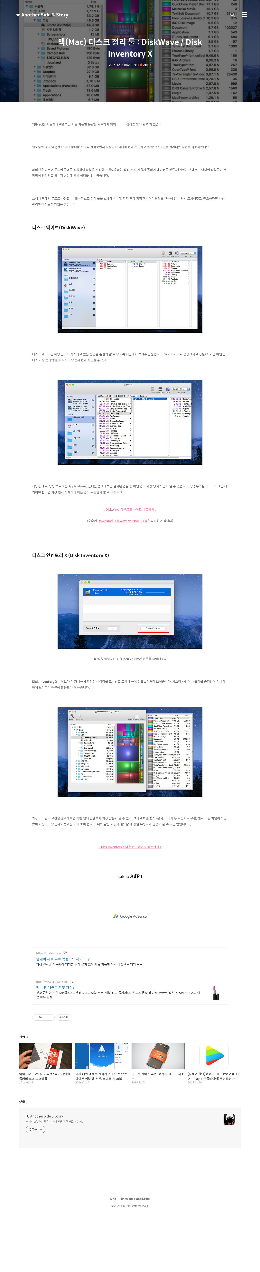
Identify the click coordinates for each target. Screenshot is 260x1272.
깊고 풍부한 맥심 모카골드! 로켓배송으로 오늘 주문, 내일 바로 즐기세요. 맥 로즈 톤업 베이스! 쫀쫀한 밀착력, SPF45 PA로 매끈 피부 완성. (118, 1049)
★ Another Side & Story (35, 14)
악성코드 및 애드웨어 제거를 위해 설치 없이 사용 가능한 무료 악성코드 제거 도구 (89, 1019)
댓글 (23, 1156)
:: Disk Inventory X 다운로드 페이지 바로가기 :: (130, 901)
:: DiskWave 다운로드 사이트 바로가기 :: (130, 564)
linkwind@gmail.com (135, 1253)
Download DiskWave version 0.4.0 (122, 575)
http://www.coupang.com (52, 1036)
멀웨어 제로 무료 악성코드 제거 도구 (63, 1014)
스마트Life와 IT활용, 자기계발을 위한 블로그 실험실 (55, 1176)
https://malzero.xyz (48, 1008)
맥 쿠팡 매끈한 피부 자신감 (56, 1042)
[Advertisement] (130, 144)
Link (113, 1253)
